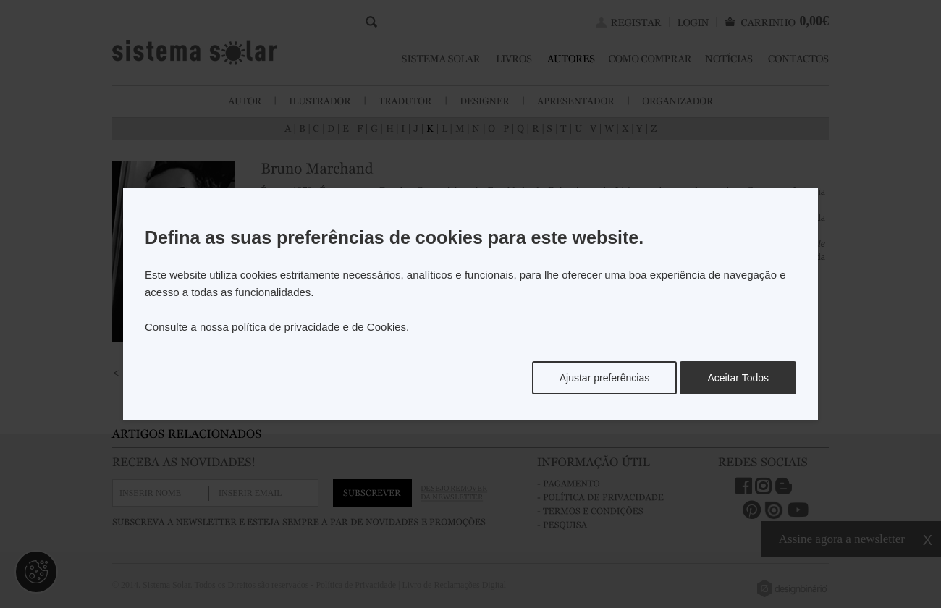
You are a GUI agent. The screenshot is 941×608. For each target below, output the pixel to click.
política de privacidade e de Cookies (319, 327)
